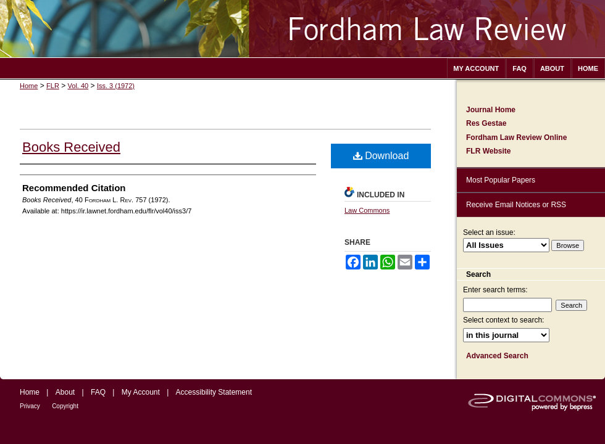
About (65, 392)
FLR (52, 85)
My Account (141, 392)
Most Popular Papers (500, 180)
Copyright (65, 406)
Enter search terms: (495, 290)
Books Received (71, 147)
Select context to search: (503, 320)
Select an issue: (489, 232)
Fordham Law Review (302, 28)
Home (29, 85)
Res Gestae (486, 123)
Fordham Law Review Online (516, 137)
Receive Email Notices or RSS (516, 204)
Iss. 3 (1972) (116, 85)
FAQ (98, 392)
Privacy (30, 406)
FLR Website (488, 151)
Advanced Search (497, 356)
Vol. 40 (78, 85)
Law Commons (367, 210)
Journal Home (490, 109)
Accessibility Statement (214, 392)
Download (381, 155)
